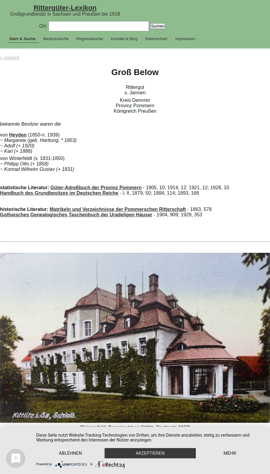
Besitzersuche (56, 38)
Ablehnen (70, 453)
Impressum (185, 38)
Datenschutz (156, 38)
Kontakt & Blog (124, 38)
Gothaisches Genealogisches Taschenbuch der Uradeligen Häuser (76, 214)
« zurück (10, 57)
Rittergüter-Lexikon (65, 7)
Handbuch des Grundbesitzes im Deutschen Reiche (59, 193)
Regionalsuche (89, 38)
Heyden (18, 134)
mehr (230, 453)
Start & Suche (22, 38)
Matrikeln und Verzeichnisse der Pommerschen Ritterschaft (117, 209)
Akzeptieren (149, 453)
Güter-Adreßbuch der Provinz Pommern (95, 187)
